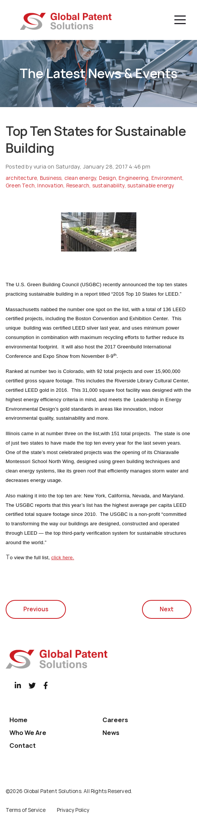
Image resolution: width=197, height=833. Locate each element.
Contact (22, 745)
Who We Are (27, 733)
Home (18, 720)
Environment (166, 178)
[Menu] (180, 20)
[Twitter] (32, 685)
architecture (21, 178)
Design (107, 178)
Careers (115, 720)
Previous (35, 609)
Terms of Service (26, 810)
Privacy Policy (73, 810)
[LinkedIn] (18, 685)
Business (51, 178)
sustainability (108, 186)
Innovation (50, 186)
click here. (62, 557)
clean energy (80, 178)
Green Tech (20, 186)
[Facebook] (45, 685)
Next (167, 609)
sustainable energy (150, 186)
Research (78, 186)
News (110, 733)
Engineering (133, 178)
